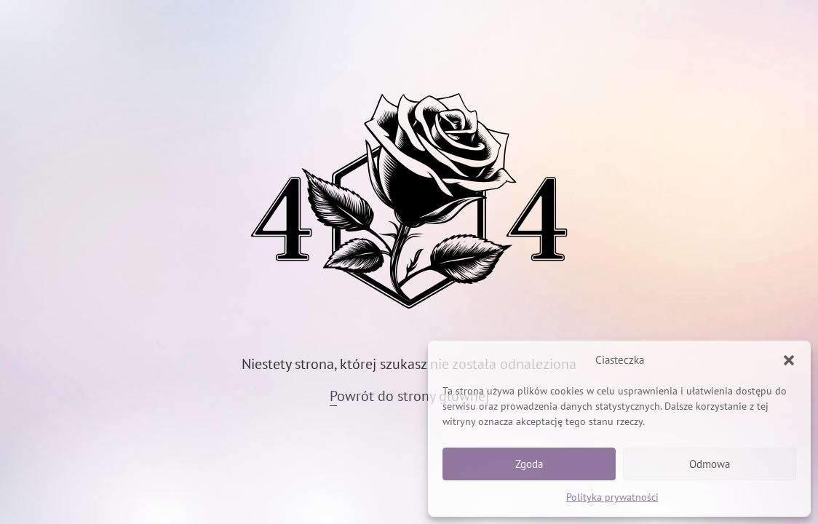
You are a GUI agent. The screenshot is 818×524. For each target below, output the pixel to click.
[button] (789, 360)
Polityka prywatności (612, 497)
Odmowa (709, 464)
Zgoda (529, 464)
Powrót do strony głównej (409, 396)
